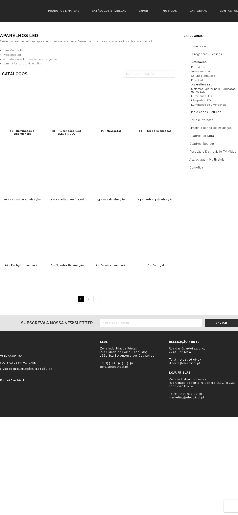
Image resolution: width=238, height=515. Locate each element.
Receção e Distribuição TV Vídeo (212, 151)
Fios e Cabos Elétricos (205, 112)
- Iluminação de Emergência (207, 104)
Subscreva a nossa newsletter (57, 323)
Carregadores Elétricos (205, 54)
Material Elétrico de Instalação (210, 127)
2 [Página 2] (89, 298)
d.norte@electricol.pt (185, 363)
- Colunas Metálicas (202, 75)
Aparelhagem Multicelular (207, 159)
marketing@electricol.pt (186, 397)
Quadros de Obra (201, 135)
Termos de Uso (11, 356)
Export (144, 10)
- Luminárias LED (200, 96)
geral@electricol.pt (114, 366)
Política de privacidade (18, 362)
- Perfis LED (197, 67)
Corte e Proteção (201, 120)
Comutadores (199, 46)
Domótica (196, 167)
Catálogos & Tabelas (109, 10)
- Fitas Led (196, 80)
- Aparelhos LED (201, 84)
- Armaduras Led (200, 71)
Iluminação (198, 62)
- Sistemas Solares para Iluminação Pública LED (212, 90)
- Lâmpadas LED (200, 100)
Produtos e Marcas (63, 10)
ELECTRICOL (23, 342)
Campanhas (198, 10)
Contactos (229, 10)
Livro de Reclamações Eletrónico (26, 369)
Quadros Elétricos (202, 143)
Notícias (170, 10)
